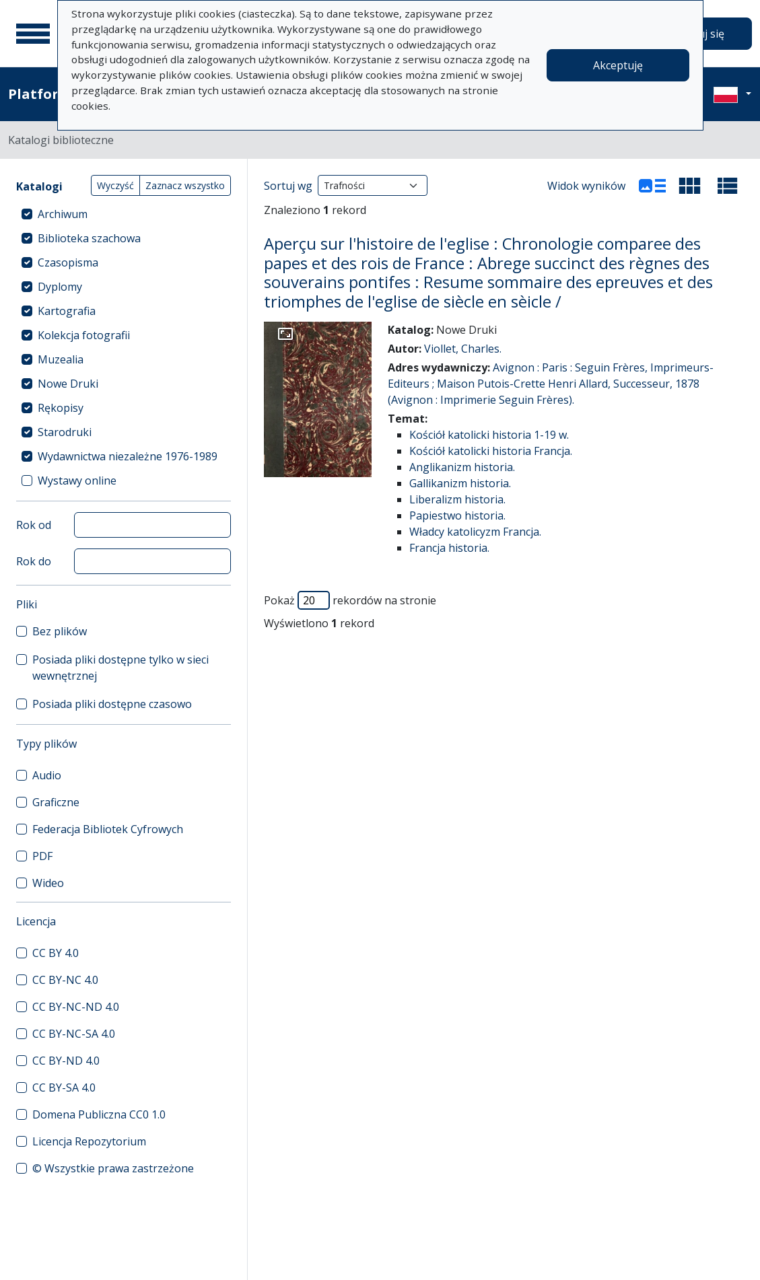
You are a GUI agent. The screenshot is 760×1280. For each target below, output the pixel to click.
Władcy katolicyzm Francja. (475, 531)
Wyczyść (115, 185)
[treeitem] (123, 214)
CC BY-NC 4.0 (65, 979)
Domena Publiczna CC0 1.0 (99, 1114)
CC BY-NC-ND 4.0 (75, 1006)
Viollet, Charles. (463, 348)
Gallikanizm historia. (460, 483)
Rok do (33, 561)
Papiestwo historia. (457, 515)
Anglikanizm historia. (462, 467)
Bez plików (59, 631)
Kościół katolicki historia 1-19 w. (489, 434)
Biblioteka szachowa (89, 238)
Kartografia (67, 311)
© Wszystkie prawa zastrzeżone (113, 1168)
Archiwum (63, 214)
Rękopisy (60, 407)
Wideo (48, 883)
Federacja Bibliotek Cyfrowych (107, 829)
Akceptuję (618, 65)
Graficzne (55, 802)
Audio (46, 775)
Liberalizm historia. (457, 499)
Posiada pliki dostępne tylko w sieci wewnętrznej (120, 667)
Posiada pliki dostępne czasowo (112, 704)
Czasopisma (68, 262)
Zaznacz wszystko (185, 185)
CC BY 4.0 (55, 953)
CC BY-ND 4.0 (66, 1060)
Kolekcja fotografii (84, 335)
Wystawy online (77, 480)
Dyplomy (60, 286)
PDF (42, 856)
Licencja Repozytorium (89, 1141)
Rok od (33, 525)
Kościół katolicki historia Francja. (490, 450)
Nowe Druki (68, 383)
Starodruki (65, 432)
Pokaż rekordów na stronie (350, 600)
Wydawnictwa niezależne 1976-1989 (127, 456)
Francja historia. (449, 547)
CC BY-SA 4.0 (64, 1087)
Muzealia (60, 359)
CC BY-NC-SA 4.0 (73, 1033)
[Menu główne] (33, 33)
